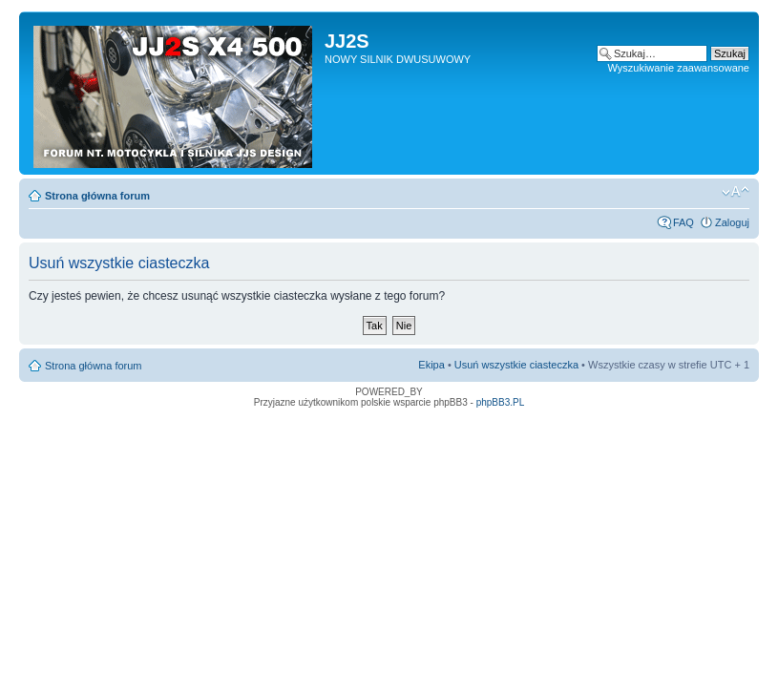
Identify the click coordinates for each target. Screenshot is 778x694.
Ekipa (431, 364)
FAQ (683, 222)
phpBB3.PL (500, 402)
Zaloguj (732, 222)
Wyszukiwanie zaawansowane (678, 68)
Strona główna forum (97, 195)
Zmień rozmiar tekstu (735, 191)
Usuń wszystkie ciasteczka (516, 364)
